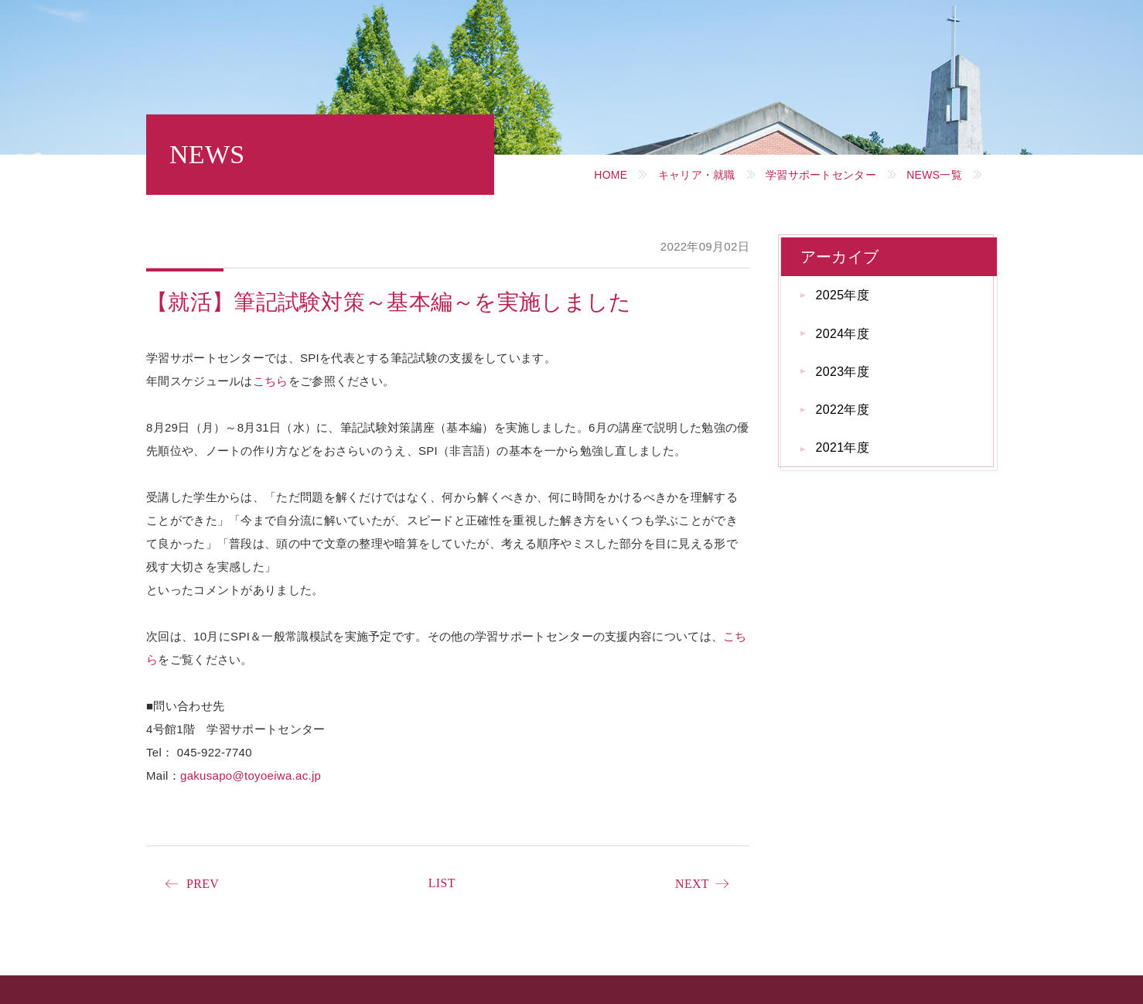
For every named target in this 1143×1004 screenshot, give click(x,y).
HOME (610, 175)
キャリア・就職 (696, 175)
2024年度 (842, 333)
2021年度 (842, 447)
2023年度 (842, 371)
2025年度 (842, 295)
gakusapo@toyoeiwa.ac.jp (250, 775)
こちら (270, 381)
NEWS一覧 (934, 175)
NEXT (692, 883)
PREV (202, 883)
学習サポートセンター (821, 175)
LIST (441, 883)
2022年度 (842, 409)
